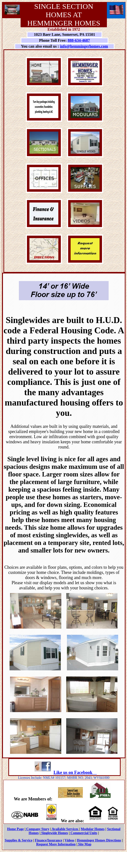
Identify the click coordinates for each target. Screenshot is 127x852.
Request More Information (56, 844)
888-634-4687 (79, 40)
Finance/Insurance (48, 840)
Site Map (84, 844)
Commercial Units (83, 833)
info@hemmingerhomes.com (84, 46)
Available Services (65, 829)
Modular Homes (92, 829)
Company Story (37, 829)
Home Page (15, 829)
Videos (69, 840)
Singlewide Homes (54, 833)
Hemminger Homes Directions (99, 840)
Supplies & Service (18, 840)
